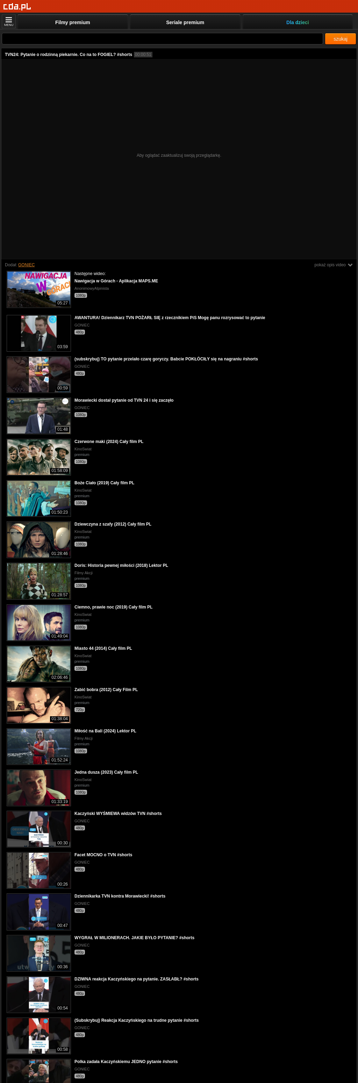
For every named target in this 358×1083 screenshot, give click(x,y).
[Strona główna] (17, 6)
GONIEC (26, 264)
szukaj (341, 39)
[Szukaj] (162, 38)
